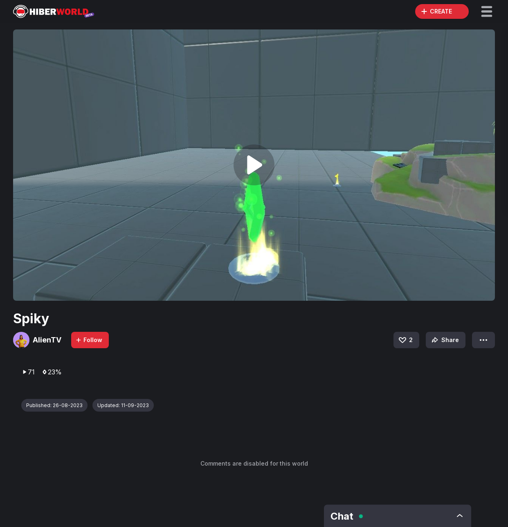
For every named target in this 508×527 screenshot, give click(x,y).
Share (444, 340)
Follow (88, 339)
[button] (487, 11)
